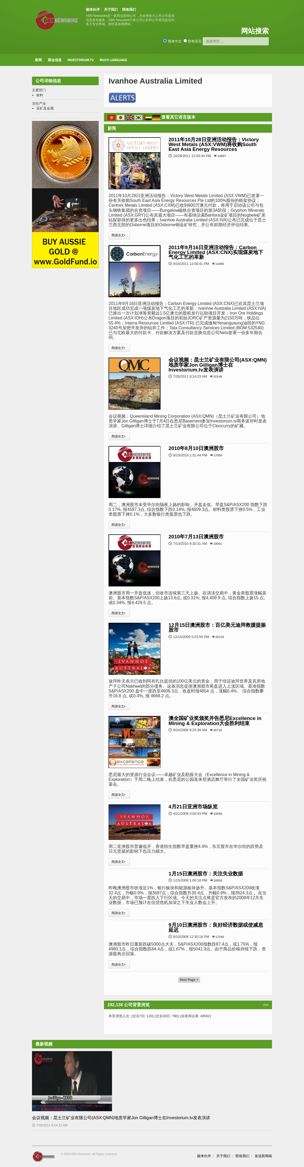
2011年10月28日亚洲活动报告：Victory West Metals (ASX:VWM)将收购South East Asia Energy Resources (214, 144)
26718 (217, 730)
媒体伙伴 (93, 9)
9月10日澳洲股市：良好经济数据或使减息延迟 (216, 927)
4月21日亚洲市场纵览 (193, 806)
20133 (219, 637)
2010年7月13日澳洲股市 (196, 536)
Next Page (189, 979)
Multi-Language (113, 59)
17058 (218, 455)
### (266, 1005)
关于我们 (111, 9)
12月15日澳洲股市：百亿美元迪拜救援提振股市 (217, 627)
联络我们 (129, 9)
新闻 (38, 59)
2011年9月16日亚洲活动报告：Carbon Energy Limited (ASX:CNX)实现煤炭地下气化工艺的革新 (216, 252)
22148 (217, 376)
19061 (217, 543)
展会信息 (55, 59)
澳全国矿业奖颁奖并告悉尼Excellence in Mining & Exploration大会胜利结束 (215, 720)
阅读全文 (119, 235)
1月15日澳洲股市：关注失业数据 (206, 873)
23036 (218, 813)
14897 (221, 156)
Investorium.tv (80, 59)
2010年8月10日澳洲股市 (196, 448)
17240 (219, 936)
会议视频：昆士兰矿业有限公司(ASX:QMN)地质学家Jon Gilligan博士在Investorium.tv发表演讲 (218, 364)
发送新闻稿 (263, 1156)
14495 (219, 263)
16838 (218, 880)
